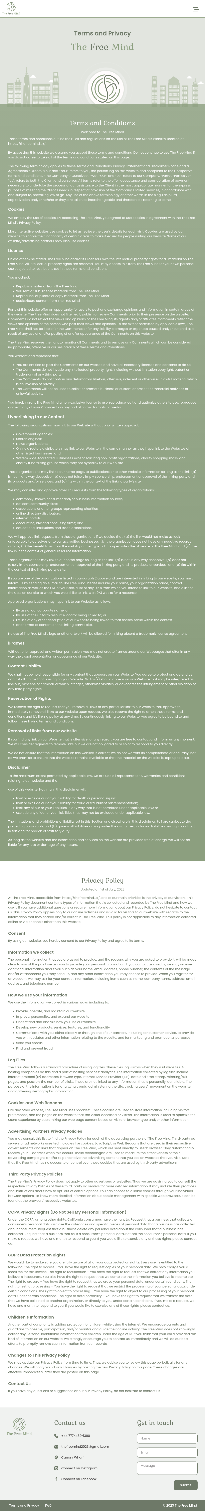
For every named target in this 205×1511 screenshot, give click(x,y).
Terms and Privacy (24, 1505)
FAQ (48, 1505)
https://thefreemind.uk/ (81, 898)
